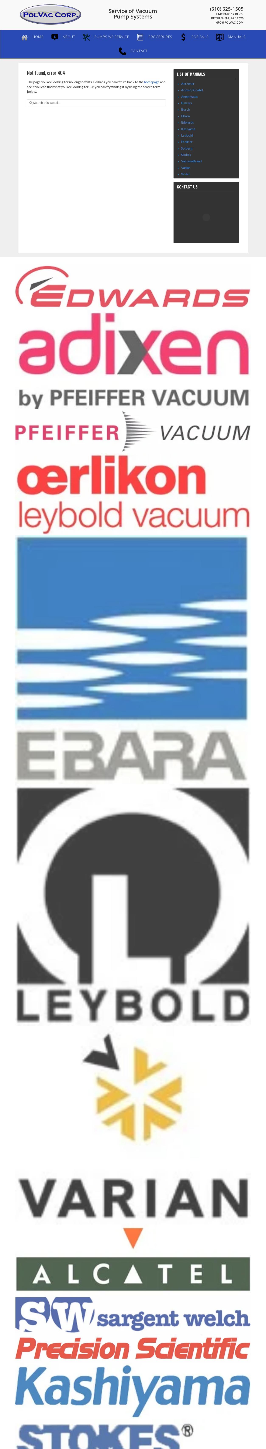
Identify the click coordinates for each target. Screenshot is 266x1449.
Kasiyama (188, 129)
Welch (185, 174)
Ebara (185, 116)
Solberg (187, 148)
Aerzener (187, 83)
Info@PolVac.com (229, 22)
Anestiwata (189, 96)
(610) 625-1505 (226, 9)
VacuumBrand (191, 161)
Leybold (187, 135)
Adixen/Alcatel (192, 90)
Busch (185, 109)
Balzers (186, 103)
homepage (151, 82)
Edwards (187, 122)
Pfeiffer (187, 142)
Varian (185, 168)
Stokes (186, 155)
